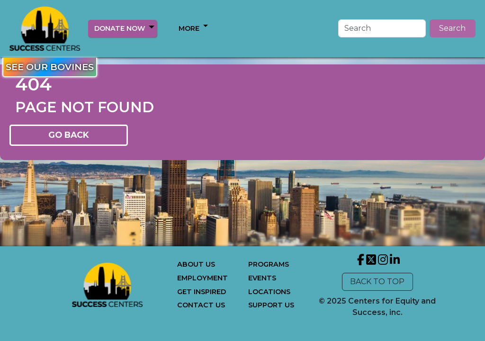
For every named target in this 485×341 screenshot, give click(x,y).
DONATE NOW (119, 28)
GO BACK (68, 135)
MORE (189, 28)
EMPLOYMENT (202, 278)
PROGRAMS (268, 264)
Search (452, 28)
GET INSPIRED (201, 291)
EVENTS (262, 278)
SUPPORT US (271, 305)
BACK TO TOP (377, 281)
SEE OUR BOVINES (50, 66)
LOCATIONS (269, 291)
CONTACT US (201, 305)
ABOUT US (196, 264)
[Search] (382, 28)
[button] (151, 27)
